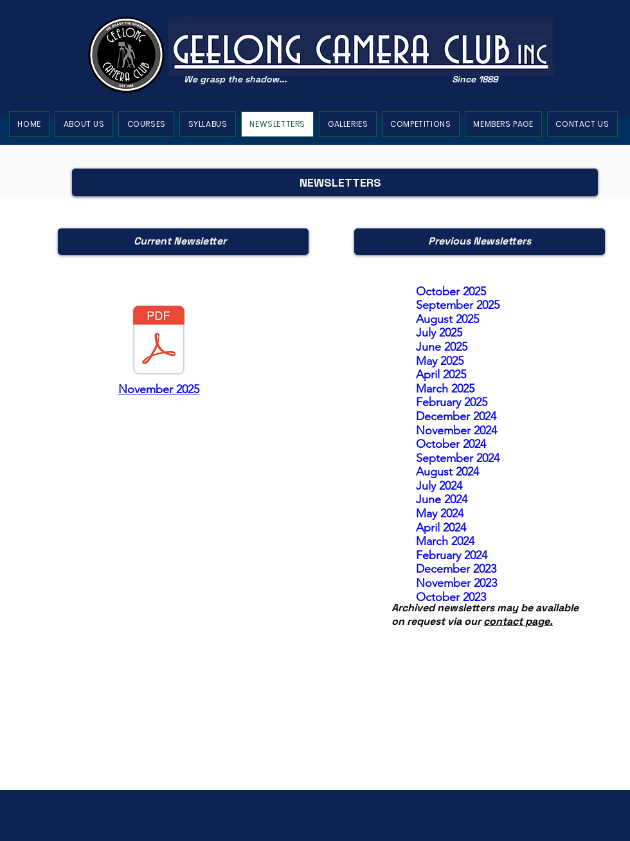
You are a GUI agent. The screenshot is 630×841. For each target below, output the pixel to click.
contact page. (518, 621)
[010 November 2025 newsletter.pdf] (159, 342)
